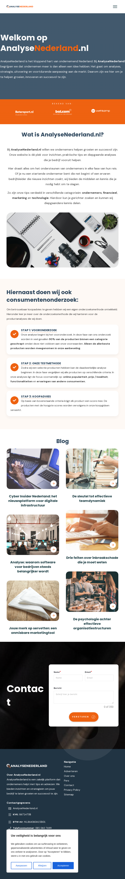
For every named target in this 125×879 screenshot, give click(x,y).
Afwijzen (42, 865)
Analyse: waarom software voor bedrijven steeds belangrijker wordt (33, 567)
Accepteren (63, 865)
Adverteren (71, 771)
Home (67, 766)
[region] (42, 851)
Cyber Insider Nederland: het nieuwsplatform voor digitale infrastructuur (33, 501)
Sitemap (69, 794)
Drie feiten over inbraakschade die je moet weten (92, 559)
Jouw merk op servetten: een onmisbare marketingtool (33, 630)
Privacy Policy (72, 790)
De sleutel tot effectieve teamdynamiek (92, 498)
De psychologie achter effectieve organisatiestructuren (92, 623)
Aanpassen (21, 865)
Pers (66, 780)
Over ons (69, 776)
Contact (69, 785)
